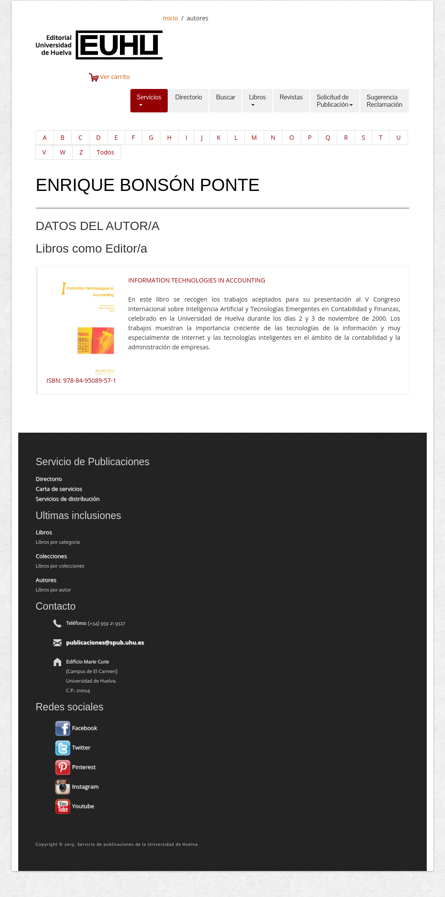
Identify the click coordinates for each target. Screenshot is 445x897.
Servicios (149, 100)
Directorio (188, 100)
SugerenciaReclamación (384, 100)
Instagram (77, 786)
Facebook (76, 728)
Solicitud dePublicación (335, 100)
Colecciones (51, 556)
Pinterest (75, 767)
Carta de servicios (59, 489)
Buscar (225, 100)
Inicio (170, 18)
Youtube (74, 806)
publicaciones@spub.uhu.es (105, 642)
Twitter (72, 747)
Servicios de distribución (68, 499)
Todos (105, 152)
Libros (257, 100)
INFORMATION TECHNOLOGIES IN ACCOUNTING (196, 280)
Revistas (291, 100)
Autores (46, 580)
